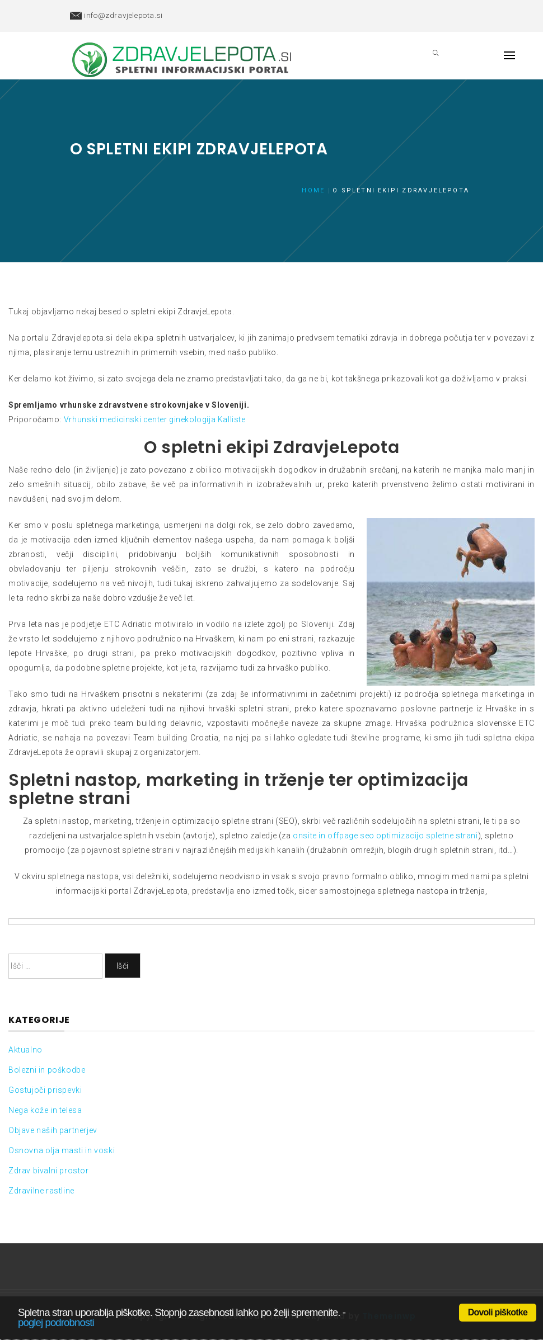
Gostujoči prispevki (45, 1090)
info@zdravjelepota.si (123, 15)
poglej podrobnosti (56, 1322)
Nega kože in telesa (45, 1110)
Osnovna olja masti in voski (61, 1150)
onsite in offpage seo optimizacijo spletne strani (384, 835)
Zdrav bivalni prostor (48, 1170)
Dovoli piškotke (497, 1312)
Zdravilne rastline (41, 1190)
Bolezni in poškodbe (46, 1069)
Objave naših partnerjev (52, 1130)
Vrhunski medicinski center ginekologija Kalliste (155, 419)
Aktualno (25, 1049)
